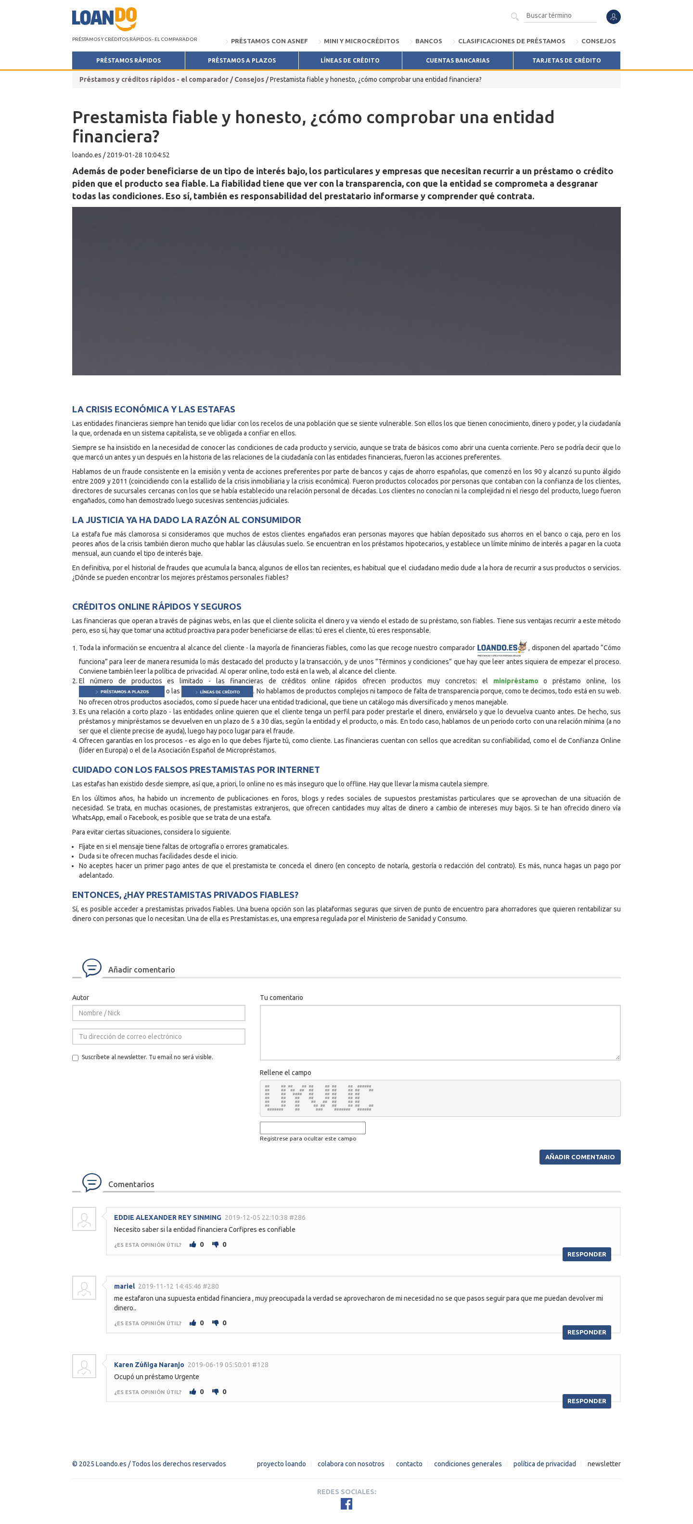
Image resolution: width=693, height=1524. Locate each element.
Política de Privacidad (544, 1464)
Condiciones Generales (468, 1464)
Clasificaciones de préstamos (511, 41)
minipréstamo (516, 681)
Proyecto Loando (281, 1464)
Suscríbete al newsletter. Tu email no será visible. (142, 1057)
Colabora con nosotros (351, 1464)
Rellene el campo (285, 1072)
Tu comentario (281, 997)
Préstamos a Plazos (242, 60)
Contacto (409, 1464)
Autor (80, 997)
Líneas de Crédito (350, 60)
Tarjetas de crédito (566, 60)
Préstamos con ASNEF (269, 41)
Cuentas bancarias (457, 60)
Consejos (598, 41)
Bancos (428, 41)
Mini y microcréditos (361, 41)
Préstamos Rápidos (128, 60)
